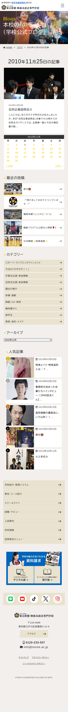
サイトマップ (24, 657)
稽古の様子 (33, 289)
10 (25, 148)
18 (34, 152)
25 (34, 156)
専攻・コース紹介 (33, 494)
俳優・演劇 (33, 295)
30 (16, 160)
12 (43, 148)
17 (25, 152)
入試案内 (33, 521)
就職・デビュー (33, 512)
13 (51, 148)
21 (59, 152)
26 (43, 156)
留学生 (33, 315)
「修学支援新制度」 (18, 3)
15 (8, 152)
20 (51, 152)
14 (59, 148)
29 (8, 160)
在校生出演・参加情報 (33, 282)
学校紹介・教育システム (33, 485)
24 (25, 156)
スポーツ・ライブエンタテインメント (33, 262)
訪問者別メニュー (33, 539)
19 (43, 152)
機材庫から (33, 308)
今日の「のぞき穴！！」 (33, 269)
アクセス (36, 634)
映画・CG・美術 (33, 302)
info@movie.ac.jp (34, 647)
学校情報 (33, 530)
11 (34, 148)
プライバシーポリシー (40, 657)
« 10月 (9, 166)
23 (16, 156)
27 (51, 156)
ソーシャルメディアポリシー (34, 663)
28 (59, 156)
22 (8, 156)
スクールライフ (33, 503)
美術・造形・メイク (33, 321)
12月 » (59, 166)
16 (16, 152)
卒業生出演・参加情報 (33, 276)
